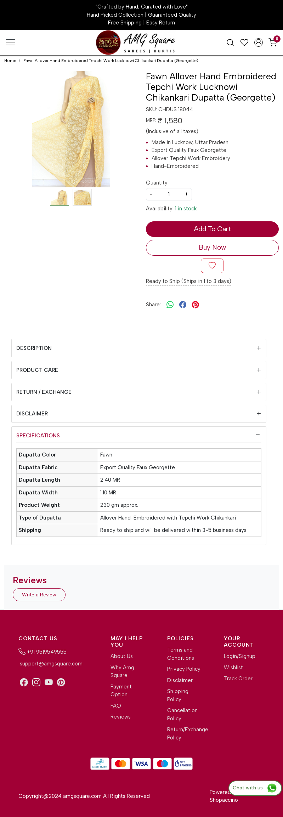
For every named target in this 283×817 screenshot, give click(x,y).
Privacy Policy (183, 669)
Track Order (238, 678)
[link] (230, 42)
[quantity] (169, 194)
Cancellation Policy (182, 714)
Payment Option (121, 690)
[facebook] (182, 305)
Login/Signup (239, 656)
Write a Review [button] (39, 595)
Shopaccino (224, 800)
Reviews (121, 717)
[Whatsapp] (170, 305)
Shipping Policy (177, 695)
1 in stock (186, 208)
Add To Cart (212, 229)
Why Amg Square (122, 671)
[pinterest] (195, 305)
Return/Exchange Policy (184, 733)
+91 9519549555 (42, 651)
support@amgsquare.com (50, 663)
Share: (153, 304)
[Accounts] (258, 42)
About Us (122, 656)
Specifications (38, 435)
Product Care (37, 370)
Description (34, 348)
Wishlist (233, 667)
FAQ (116, 706)
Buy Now (212, 247)
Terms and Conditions (180, 654)
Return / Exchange (44, 392)
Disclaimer (32, 413)
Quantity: (157, 183)
